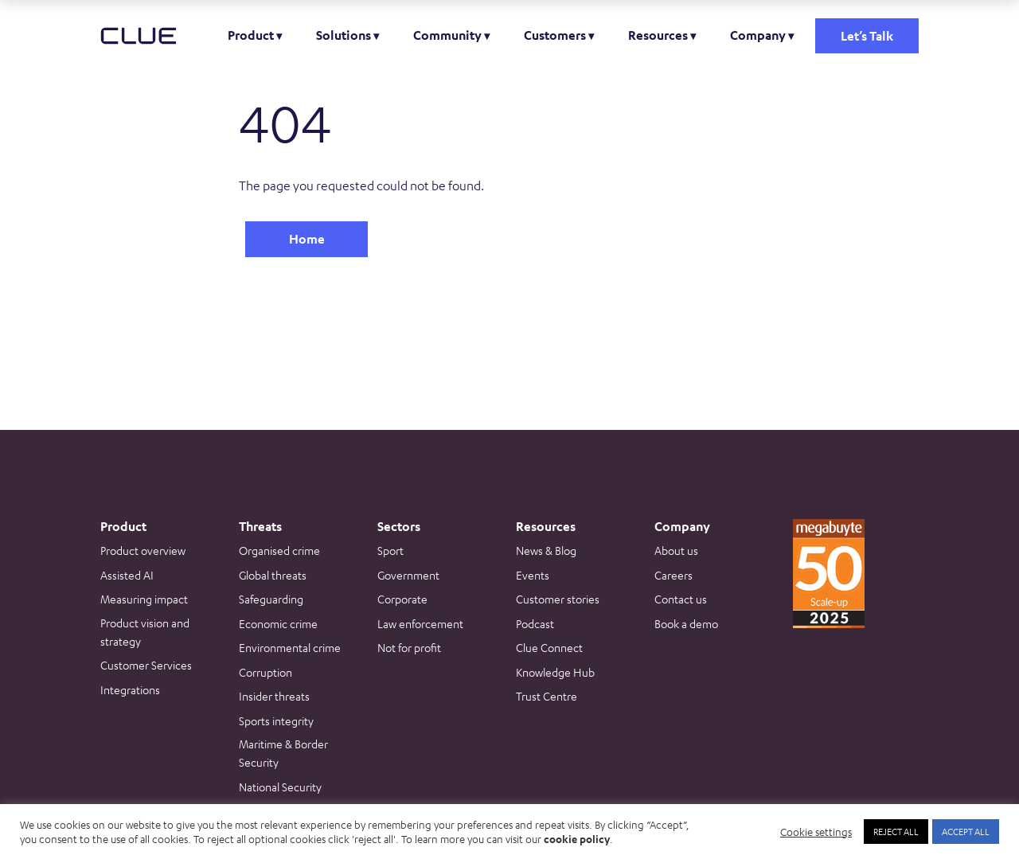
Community (447, 35)
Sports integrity (276, 720)
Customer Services (146, 665)
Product (251, 35)
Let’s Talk (867, 36)
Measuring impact (144, 599)
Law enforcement (420, 623)
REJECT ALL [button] (896, 831)
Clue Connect (549, 647)
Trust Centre (546, 696)
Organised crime (279, 550)
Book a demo (686, 623)
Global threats (272, 575)
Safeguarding (271, 599)
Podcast (535, 623)
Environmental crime (290, 647)
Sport (390, 550)
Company (758, 35)
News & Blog (546, 550)
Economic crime (278, 623)
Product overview (142, 550)
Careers (673, 575)
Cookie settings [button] (816, 831)
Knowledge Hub (555, 672)
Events (532, 575)
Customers (555, 35)
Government (408, 575)
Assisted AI (127, 575)
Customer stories (557, 599)
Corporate (402, 599)
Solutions (343, 35)
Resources (658, 35)
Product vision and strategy (144, 631)
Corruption (265, 672)
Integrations (130, 689)
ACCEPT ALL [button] (966, 831)
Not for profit (409, 647)
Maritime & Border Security (283, 752)
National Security (280, 786)
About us (676, 550)
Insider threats (274, 696)
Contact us (680, 599)
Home (307, 239)
